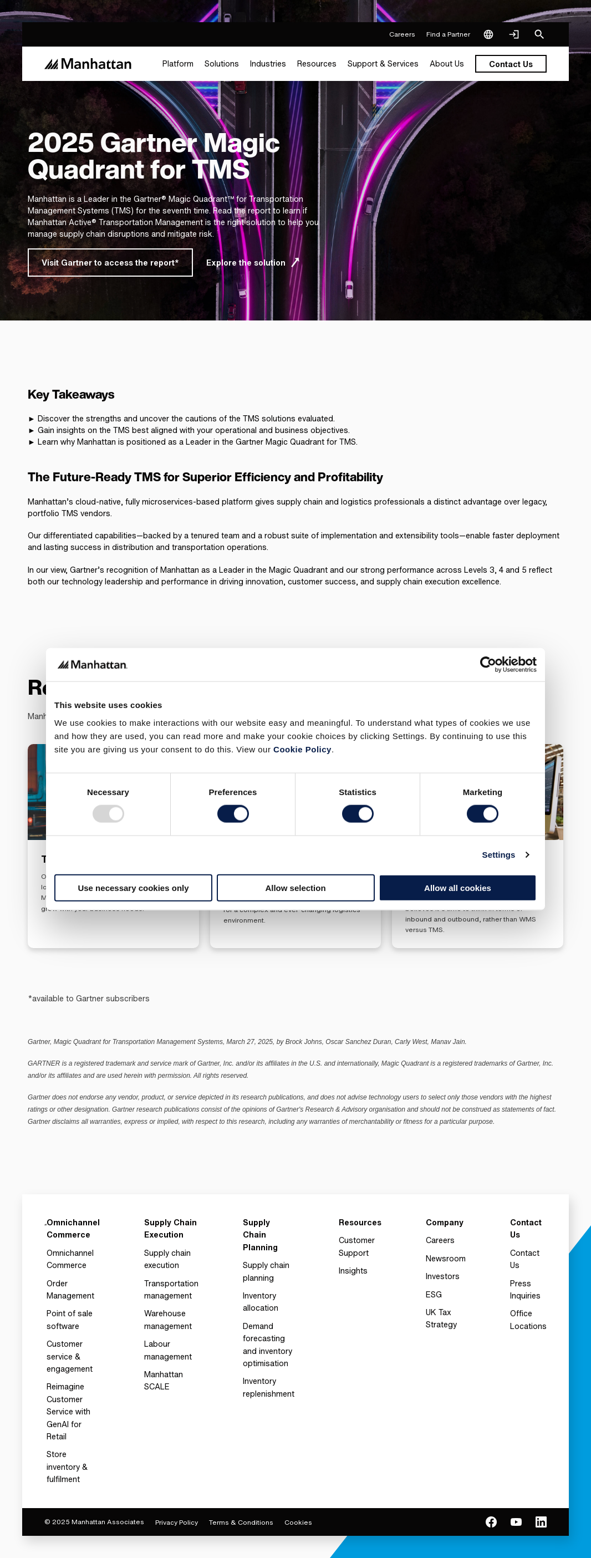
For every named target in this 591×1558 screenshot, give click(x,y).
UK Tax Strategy (441, 1318)
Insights (353, 1270)
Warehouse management (168, 1319)
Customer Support (357, 1246)
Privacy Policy (176, 1522)
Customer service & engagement (70, 1356)
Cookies (298, 1522)
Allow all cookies (457, 887)
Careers (440, 1240)
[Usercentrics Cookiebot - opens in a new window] (488, 664)
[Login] (514, 34)
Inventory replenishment (268, 1387)
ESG (434, 1294)
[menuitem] (177, 64)
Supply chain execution (167, 1259)
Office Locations (528, 1319)
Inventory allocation (260, 1301)
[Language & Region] (488, 34)
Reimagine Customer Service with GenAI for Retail (68, 1411)
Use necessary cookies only (133, 887)
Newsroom (446, 1258)
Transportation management (171, 1289)
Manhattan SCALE (163, 1380)
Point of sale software (70, 1319)
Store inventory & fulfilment (67, 1466)
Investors (443, 1276)
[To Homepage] (45, 1232)
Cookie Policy (302, 748)
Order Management (70, 1289)
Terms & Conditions (241, 1522)
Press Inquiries (525, 1289)
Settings (499, 854)
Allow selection (295, 887)
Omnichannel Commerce (70, 1259)
